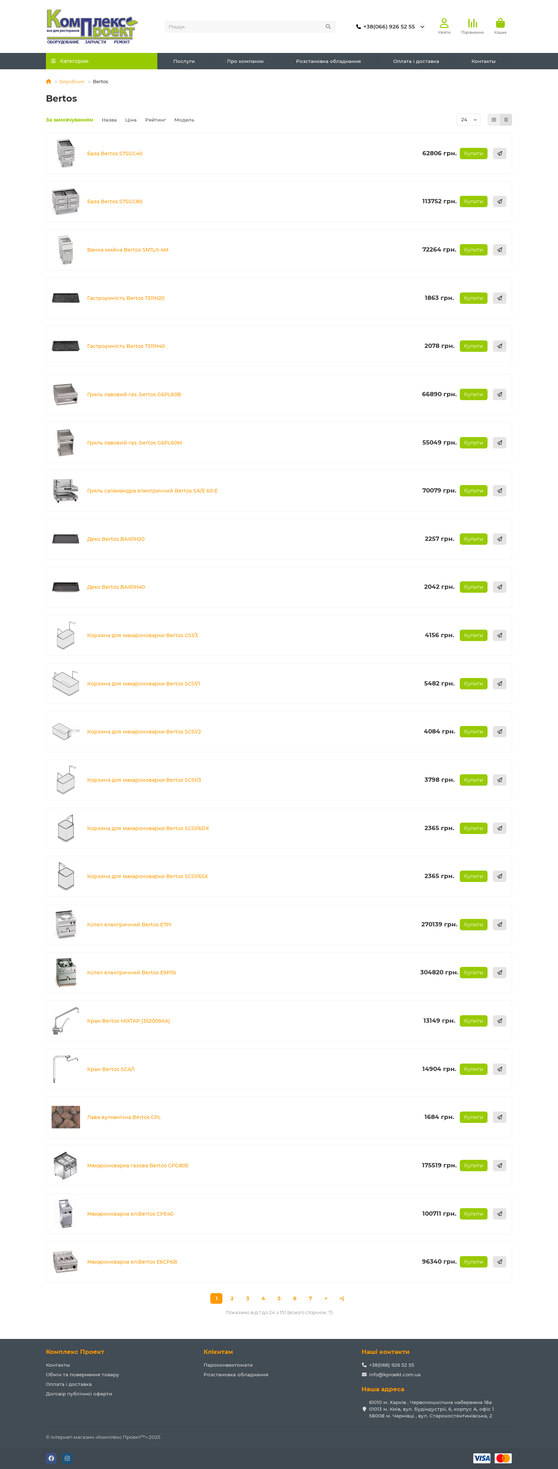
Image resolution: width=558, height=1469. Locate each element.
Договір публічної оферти (79, 1394)
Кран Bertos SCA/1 (111, 1069)
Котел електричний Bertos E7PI (129, 924)
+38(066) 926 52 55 (384, 27)
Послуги (184, 61)
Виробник (72, 81)
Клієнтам (218, 1351)
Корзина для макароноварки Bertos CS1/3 (142, 635)
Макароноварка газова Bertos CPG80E (138, 1165)
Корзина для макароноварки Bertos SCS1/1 (143, 683)
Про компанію (245, 61)
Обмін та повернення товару (82, 1374)
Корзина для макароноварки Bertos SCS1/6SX (147, 876)
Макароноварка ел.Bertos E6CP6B (132, 1262)
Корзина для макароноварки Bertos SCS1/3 (144, 780)
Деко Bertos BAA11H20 (115, 539)
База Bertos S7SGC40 (114, 153)
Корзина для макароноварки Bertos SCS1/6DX (148, 828)
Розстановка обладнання (328, 61)
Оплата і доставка (416, 61)
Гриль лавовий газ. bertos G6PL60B (134, 394)
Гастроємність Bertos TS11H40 (126, 346)
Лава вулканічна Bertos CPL (124, 1117)
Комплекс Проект (75, 1351)
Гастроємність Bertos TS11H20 (125, 298)
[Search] (250, 27)
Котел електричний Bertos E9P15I (131, 972)
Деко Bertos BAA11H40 (116, 587)
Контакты (484, 61)
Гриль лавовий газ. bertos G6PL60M (134, 443)
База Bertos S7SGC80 (114, 201)
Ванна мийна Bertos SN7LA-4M (127, 250)
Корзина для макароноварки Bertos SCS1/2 (144, 731)
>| (341, 1298)
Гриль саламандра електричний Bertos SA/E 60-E (152, 491)
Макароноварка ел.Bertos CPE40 (130, 1214)
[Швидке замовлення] (499, 153)
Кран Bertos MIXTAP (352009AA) (128, 1021)
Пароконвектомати (228, 1365)
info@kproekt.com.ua (395, 1374)
